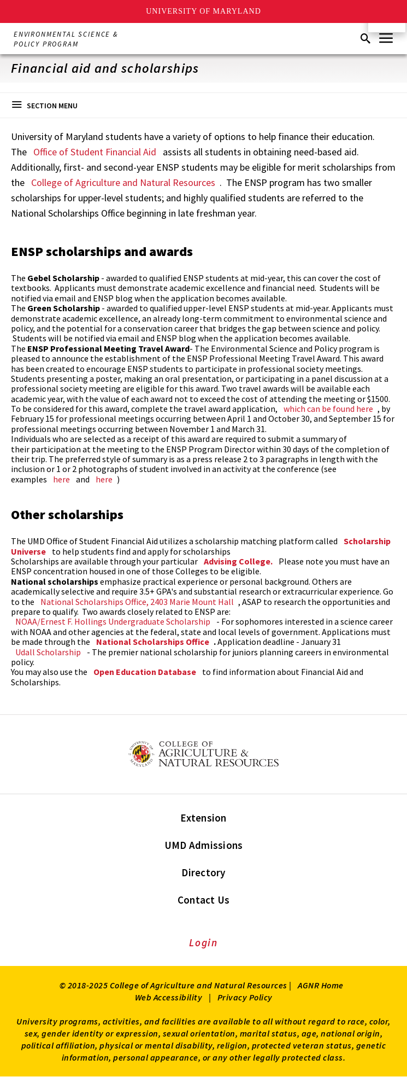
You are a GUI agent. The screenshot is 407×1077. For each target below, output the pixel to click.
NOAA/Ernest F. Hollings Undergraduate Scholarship (112, 621)
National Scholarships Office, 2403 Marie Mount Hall (137, 601)
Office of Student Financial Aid (94, 151)
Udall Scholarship (48, 652)
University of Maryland (203, 11)
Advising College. (238, 561)
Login (203, 942)
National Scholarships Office (152, 641)
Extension (203, 817)
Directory (203, 872)
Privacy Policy (245, 997)
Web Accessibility (169, 997)
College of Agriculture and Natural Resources (123, 182)
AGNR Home (321, 985)
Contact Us (204, 899)
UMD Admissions (203, 845)
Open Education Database (144, 671)
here (61, 479)
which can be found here (328, 408)
